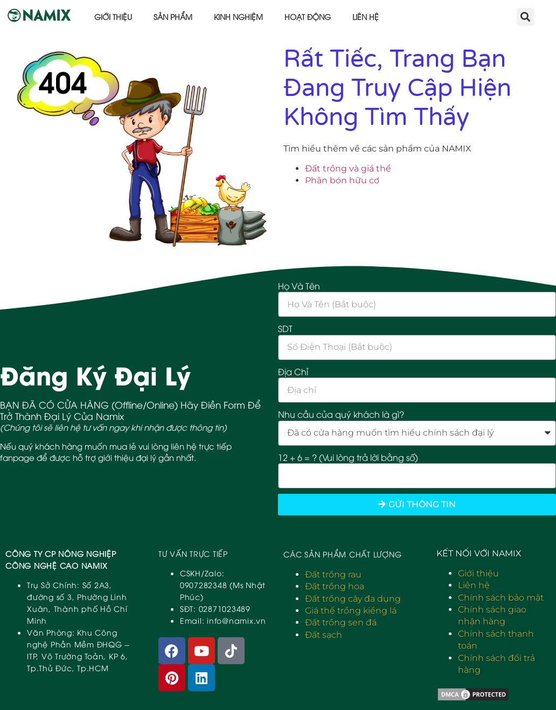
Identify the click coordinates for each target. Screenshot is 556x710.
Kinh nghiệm (238, 16)
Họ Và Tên (299, 286)
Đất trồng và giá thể (348, 168)
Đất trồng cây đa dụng (353, 599)
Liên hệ (365, 16)
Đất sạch (323, 635)
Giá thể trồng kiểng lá (351, 610)
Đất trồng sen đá (341, 622)
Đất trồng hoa (334, 586)
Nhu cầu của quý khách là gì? (341, 414)
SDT (285, 328)
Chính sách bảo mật (501, 597)
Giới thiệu (113, 16)
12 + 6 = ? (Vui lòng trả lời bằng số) (348, 457)
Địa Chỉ (293, 371)
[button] (525, 17)
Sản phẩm (173, 16)
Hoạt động (307, 16)
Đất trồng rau (333, 574)
